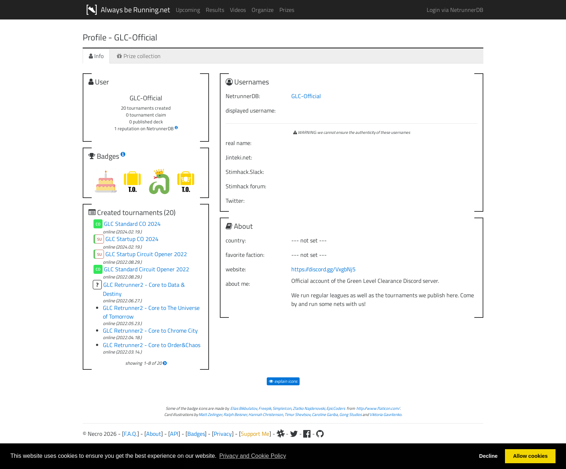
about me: (238, 283)
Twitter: (235, 200)
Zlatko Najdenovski (309, 408)
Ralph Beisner (235, 414)
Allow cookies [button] (530, 456)
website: (236, 269)
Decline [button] (488, 456)
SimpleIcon (282, 408)
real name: (238, 143)
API (174, 433)
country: (236, 240)
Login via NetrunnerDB (455, 9)
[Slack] (280, 433)
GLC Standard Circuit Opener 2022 (146, 269)
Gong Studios (350, 414)
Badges (196, 433)
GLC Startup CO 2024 (131, 238)
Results (215, 9)
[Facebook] (307, 433)
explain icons (283, 381)
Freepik (264, 408)
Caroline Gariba (325, 414)
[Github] (320, 433)
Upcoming (188, 9)
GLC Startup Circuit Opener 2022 (146, 254)
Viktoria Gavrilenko (385, 414)
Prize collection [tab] (139, 56)
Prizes (286, 9)
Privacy (223, 433)
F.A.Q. (130, 433)
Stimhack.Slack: (245, 171)
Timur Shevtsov (297, 414)
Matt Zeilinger (210, 414)
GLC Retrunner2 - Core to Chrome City (150, 330)
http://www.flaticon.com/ (378, 408)
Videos (238, 9)
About (153, 433)
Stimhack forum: (246, 186)
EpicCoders (335, 408)
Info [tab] (96, 56)
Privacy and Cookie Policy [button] (252, 456)
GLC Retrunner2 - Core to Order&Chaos (151, 345)
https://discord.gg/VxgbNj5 (323, 269)
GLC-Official (306, 96)
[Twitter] (294, 433)
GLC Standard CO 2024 (132, 223)
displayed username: (250, 110)
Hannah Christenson (265, 414)
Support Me (255, 433)
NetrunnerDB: (243, 96)
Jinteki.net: (239, 157)
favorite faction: (245, 254)
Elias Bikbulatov (243, 408)
